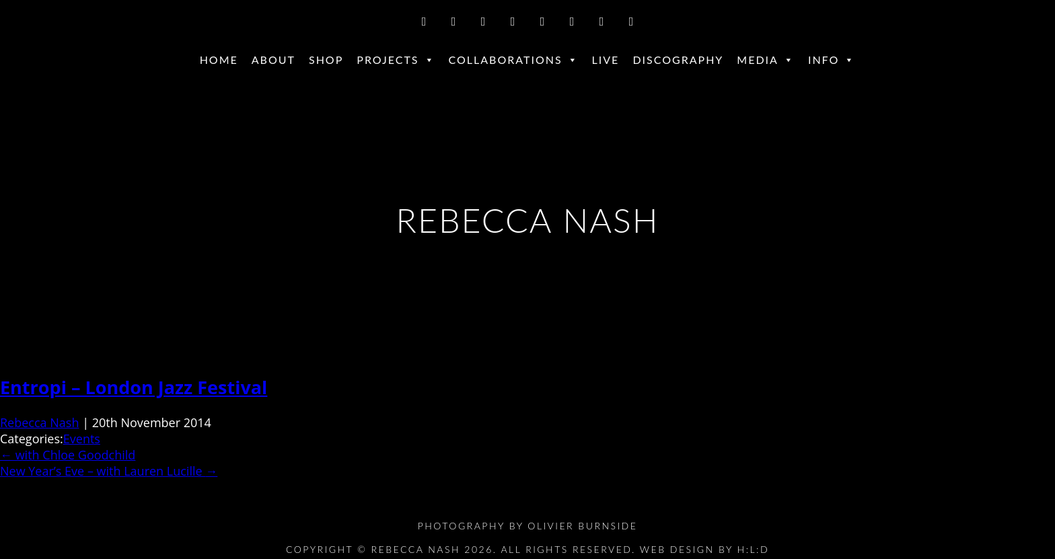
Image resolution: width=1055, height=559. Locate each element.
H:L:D (753, 549)
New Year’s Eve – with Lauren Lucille (108, 471)
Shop (326, 59)
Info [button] (831, 60)
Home (219, 59)
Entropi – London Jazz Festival (133, 387)
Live (606, 59)
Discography (677, 59)
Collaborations (514, 60)
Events (81, 439)
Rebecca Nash (39, 422)
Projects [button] (396, 60)
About (273, 59)
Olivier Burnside (582, 525)
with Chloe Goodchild (67, 455)
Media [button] (766, 60)
